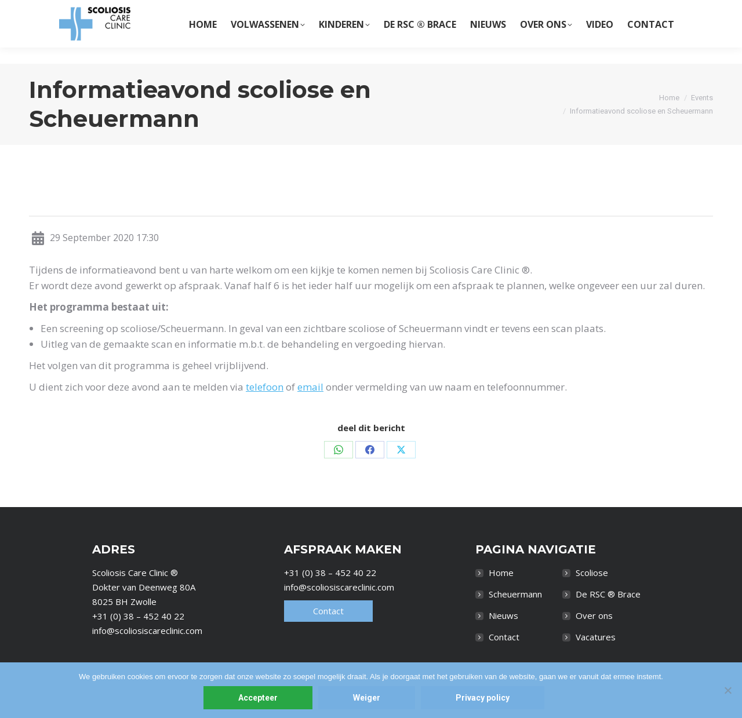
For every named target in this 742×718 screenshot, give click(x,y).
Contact (328, 611)
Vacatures (596, 637)
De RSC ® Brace (608, 594)
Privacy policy (483, 697)
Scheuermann (515, 594)
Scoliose (592, 572)
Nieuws (503, 615)
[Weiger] (727, 690)
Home (501, 572)
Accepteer (258, 697)
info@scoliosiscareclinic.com (147, 630)
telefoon (264, 386)
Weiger (366, 697)
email (310, 386)
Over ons (594, 615)
